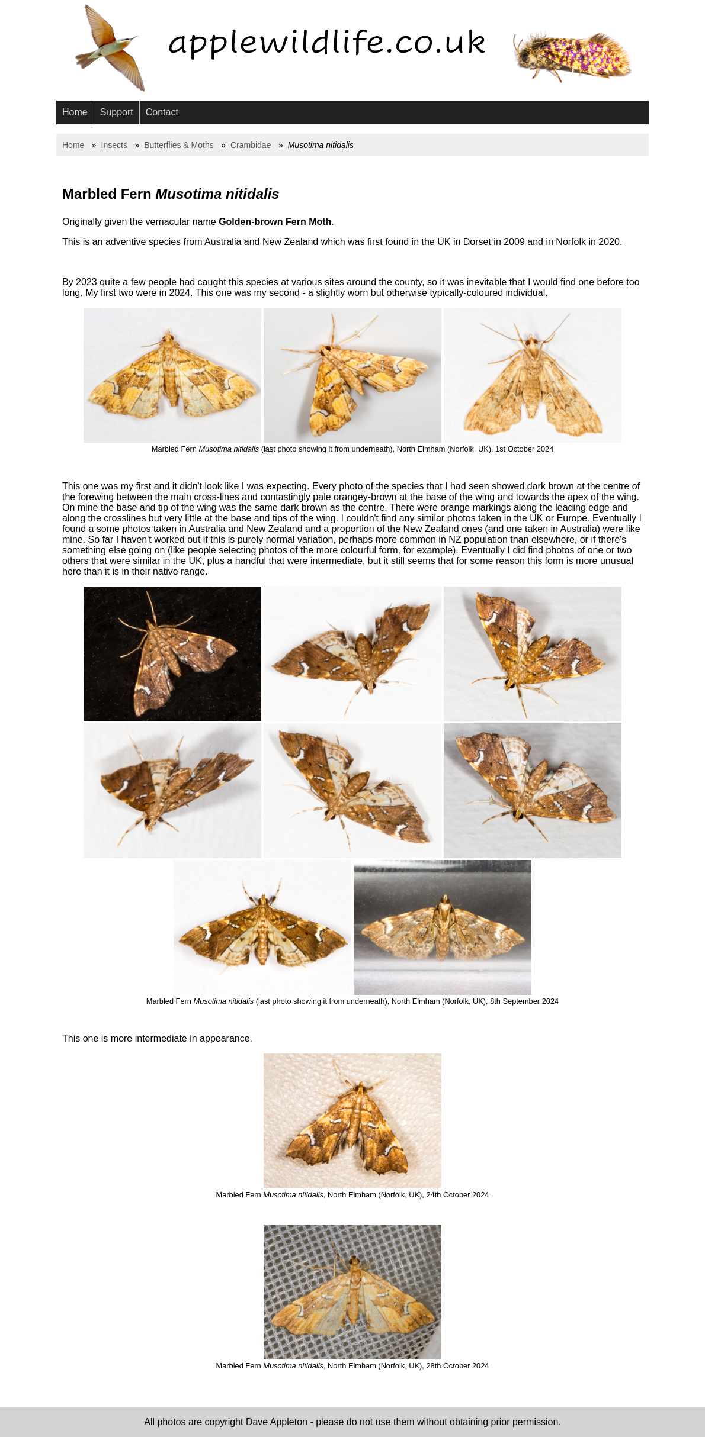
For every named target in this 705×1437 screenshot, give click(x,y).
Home (75, 112)
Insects (114, 145)
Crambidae (250, 145)
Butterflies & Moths (179, 145)
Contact (162, 112)
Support (116, 112)
